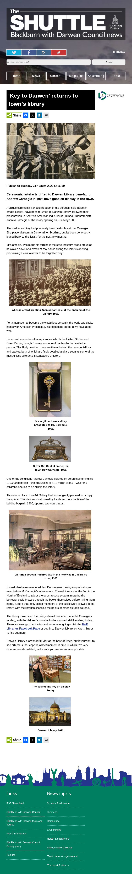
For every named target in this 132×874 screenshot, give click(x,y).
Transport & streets (58, 865)
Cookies (11, 855)
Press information (16, 833)
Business (52, 812)
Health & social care (58, 838)
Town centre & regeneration (62, 856)
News (36, 76)
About (116, 76)
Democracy (53, 821)
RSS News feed (15, 803)
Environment (54, 829)
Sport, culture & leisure (59, 847)
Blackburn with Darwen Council (23, 812)
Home (16, 76)
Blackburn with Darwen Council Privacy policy (23, 844)
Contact (56, 76)
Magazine (76, 76)
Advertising (96, 76)
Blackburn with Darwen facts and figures (24, 823)
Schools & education (58, 803)
